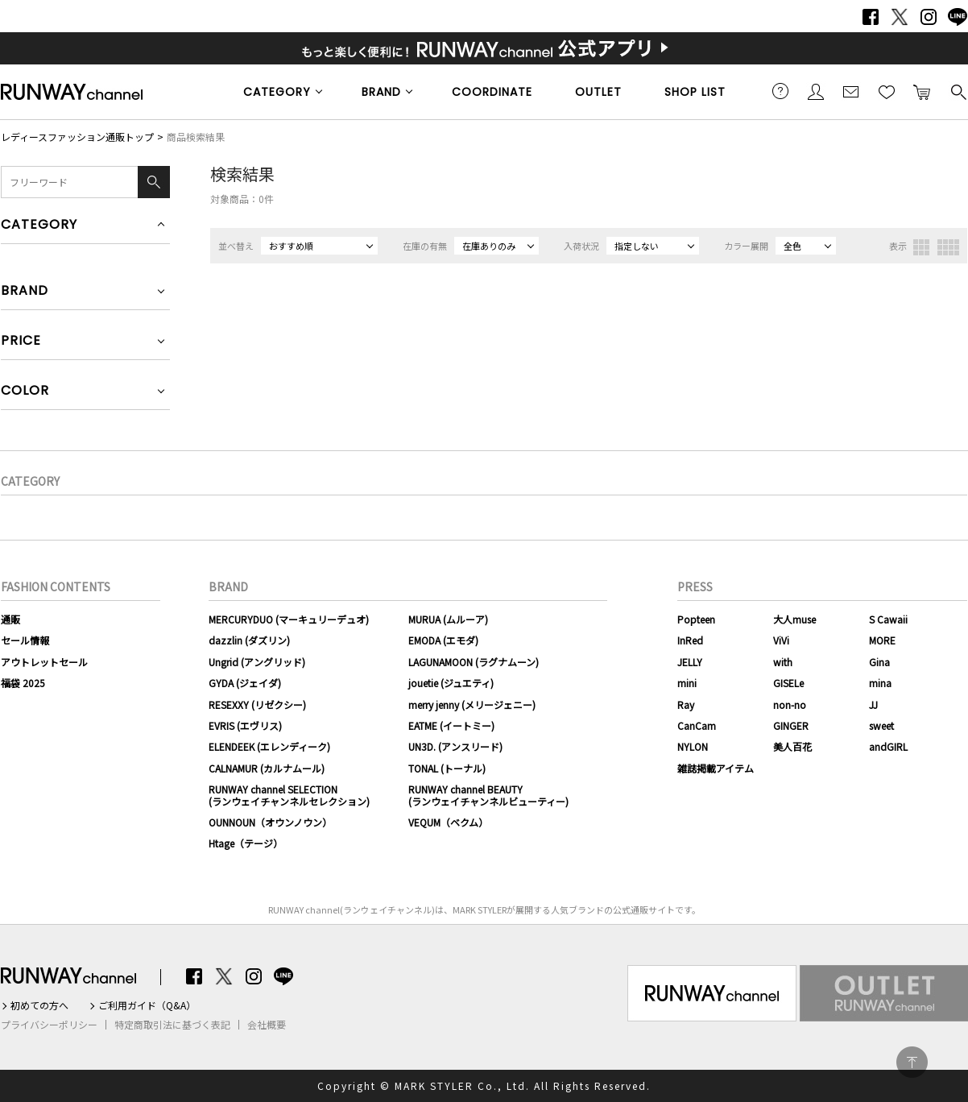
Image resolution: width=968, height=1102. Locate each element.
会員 (815, 91)
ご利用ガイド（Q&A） (147, 1005)
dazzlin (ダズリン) (249, 640)
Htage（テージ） (246, 843)
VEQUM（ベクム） (448, 822)
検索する (957, 91)
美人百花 (792, 746)
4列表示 (948, 247)
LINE (957, 17)
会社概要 (266, 1025)
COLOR (25, 392)
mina (880, 683)
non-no (789, 704)
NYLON (692, 746)
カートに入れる (922, 91)
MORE (882, 640)
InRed (690, 640)
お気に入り (886, 91)
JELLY (689, 662)
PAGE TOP (912, 1062)
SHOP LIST (695, 92)
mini (687, 683)
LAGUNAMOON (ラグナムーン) (473, 662)
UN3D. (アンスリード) (455, 746)
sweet (881, 725)
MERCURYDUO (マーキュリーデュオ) (289, 619)
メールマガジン (851, 91)
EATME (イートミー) (451, 725)
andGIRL (888, 746)
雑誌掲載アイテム (715, 768)
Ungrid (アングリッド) (257, 662)
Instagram (928, 17)
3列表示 (921, 247)
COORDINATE (492, 92)
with (782, 662)
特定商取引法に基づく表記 (172, 1025)
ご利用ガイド (780, 91)
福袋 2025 (23, 683)
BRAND (381, 92)
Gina (879, 662)
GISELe (788, 683)
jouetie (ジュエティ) (451, 683)
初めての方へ (39, 1005)
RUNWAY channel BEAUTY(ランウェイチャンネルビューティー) (488, 794)
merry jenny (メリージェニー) (472, 704)
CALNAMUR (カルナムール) (267, 768)
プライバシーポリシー (49, 1025)
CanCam (696, 725)
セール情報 (25, 640)
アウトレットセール (44, 662)
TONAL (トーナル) (447, 768)
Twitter (899, 17)
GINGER (791, 725)
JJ (873, 704)
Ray (685, 704)
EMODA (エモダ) (443, 640)
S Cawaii (888, 619)
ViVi (781, 640)
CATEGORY (277, 92)
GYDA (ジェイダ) (245, 683)
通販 (10, 619)
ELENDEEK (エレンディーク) (269, 746)
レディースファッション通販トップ (77, 136)
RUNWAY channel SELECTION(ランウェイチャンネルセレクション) (289, 794)
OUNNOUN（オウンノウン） (270, 822)
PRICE (21, 342)
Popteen (696, 619)
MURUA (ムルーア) (448, 619)
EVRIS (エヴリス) (245, 725)
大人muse (794, 619)
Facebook (870, 17)
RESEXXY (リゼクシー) (257, 704)
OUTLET (598, 92)
